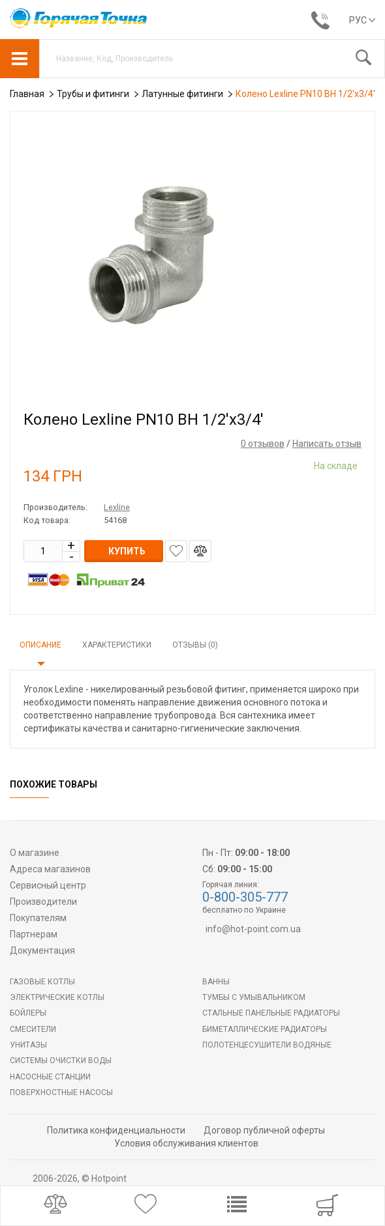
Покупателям (38, 918)
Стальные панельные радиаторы (271, 1013)
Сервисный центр (48, 885)
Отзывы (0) (195, 644)
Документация (42, 950)
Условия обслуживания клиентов (186, 1143)
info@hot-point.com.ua (253, 929)
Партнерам (33, 934)
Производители (43, 901)
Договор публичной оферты (264, 1130)
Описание (40, 644)
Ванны (216, 981)
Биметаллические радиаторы (264, 1029)
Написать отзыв (327, 443)
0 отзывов (263, 443)
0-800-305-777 (245, 897)
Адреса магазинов (50, 869)
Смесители (33, 1029)
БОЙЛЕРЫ (28, 1013)
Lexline (117, 507)
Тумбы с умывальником (253, 997)
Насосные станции (50, 1076)
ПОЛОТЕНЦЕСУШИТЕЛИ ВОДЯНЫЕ (266, 1044)
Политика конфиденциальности (116, 1130)
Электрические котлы (57, 997)
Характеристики (116, 644)
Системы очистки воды (61, 1060)
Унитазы (28, 1044)
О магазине (34, 853)
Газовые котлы (42, 981)
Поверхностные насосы (61, 1092)
